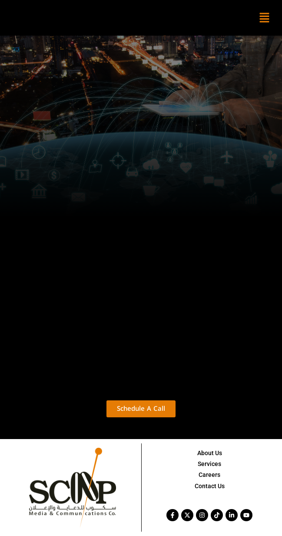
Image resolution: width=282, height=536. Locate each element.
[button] (264, 18)
